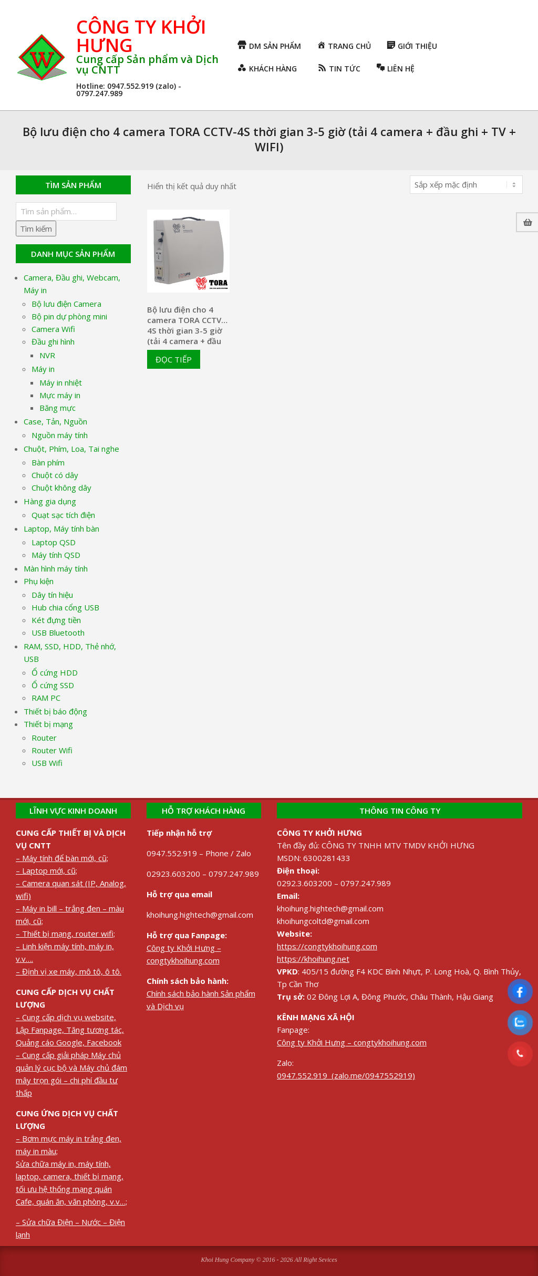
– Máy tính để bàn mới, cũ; (62, 858)
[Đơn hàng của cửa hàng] (466, 184)
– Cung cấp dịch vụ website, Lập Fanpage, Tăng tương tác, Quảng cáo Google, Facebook (70, 1029)
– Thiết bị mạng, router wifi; (65, 933)
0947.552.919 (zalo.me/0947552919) (346, 1075)
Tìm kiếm (36, 228)
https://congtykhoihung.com (327, 946)
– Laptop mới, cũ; (46, 870)
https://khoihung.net (313, 958)
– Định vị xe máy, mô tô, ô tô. (68, 971)
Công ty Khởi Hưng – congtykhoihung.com (352, 1042)
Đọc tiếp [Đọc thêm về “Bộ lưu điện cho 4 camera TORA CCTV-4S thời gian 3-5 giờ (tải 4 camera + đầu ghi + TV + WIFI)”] (174, 359)
